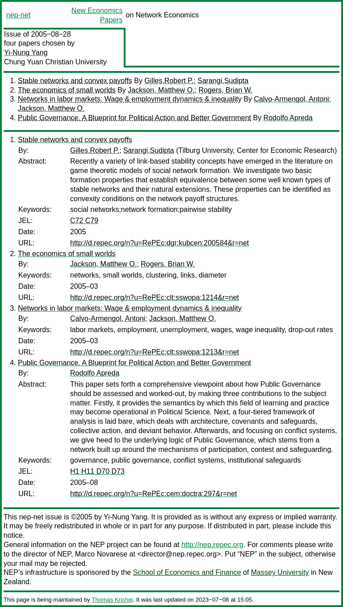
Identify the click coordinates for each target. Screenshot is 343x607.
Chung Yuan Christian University (55, 62)
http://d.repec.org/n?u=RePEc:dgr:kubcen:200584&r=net (159, 243)
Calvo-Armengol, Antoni (291, 99)
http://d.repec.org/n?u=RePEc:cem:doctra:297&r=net (153, 493)
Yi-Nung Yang (26, 52)
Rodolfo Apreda (288, 118)
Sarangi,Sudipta (222, 80)
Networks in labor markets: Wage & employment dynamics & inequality (130, 99)
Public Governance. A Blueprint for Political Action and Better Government (134, 118)
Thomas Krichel (112, 599)
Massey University (280, 572)
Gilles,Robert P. (168, 80)
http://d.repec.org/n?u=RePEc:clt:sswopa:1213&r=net (154, 352)
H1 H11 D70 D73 (97, 471)
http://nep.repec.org (212, 544)
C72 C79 (84, 220)
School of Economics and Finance (187, 572)
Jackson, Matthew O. (161, 90)
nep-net (18, 15)
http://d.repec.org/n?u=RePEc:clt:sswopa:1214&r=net (154, 297)
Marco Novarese (101, 554)
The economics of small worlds (67, 90)
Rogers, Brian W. (226, 90)
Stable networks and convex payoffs (75, 80)
